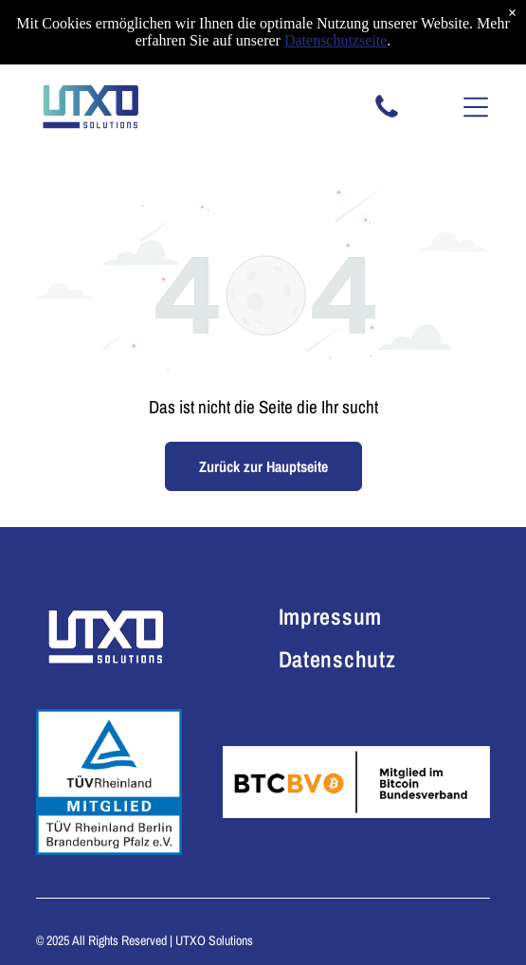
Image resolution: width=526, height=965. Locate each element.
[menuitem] (359, 615)
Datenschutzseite (335, 40)
